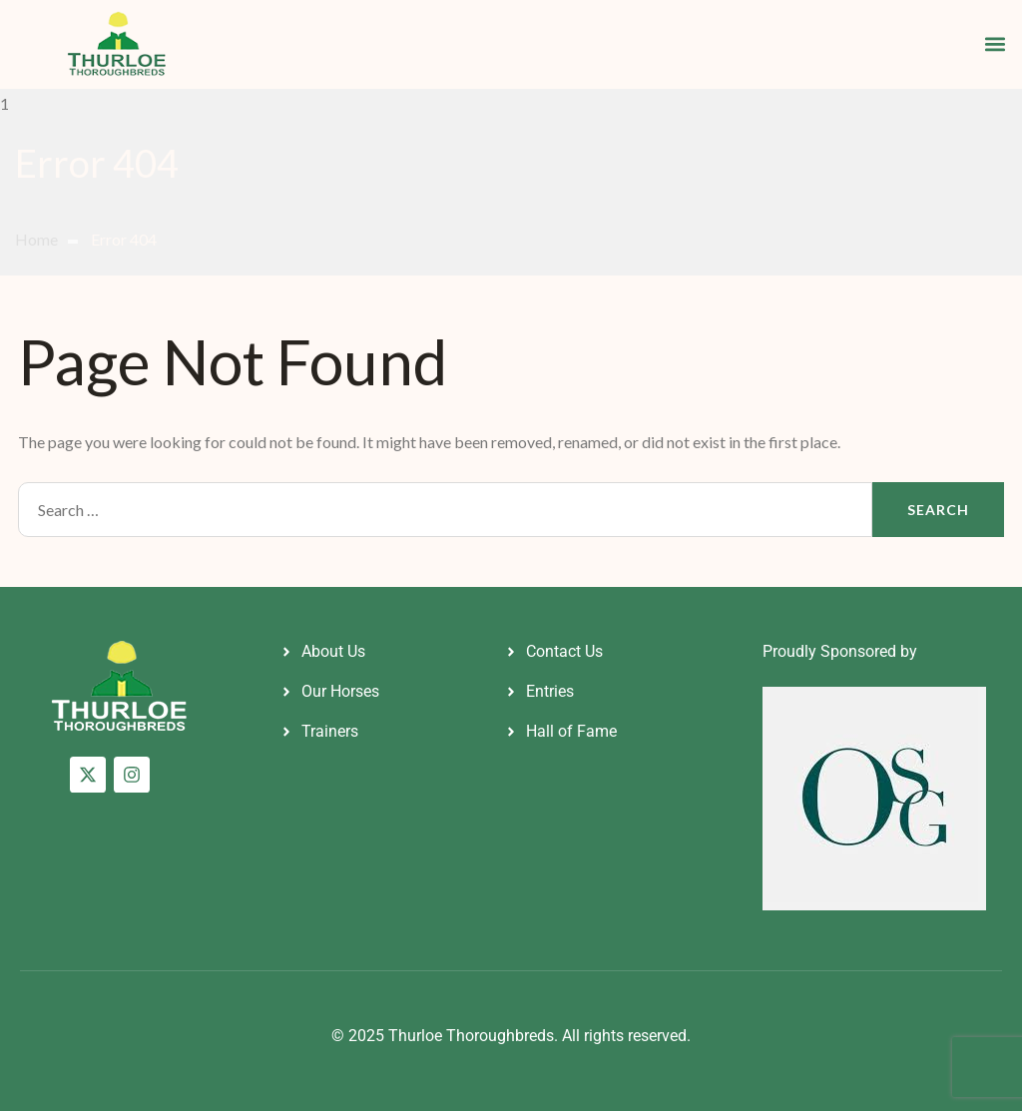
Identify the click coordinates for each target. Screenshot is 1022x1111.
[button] (995, 44)
